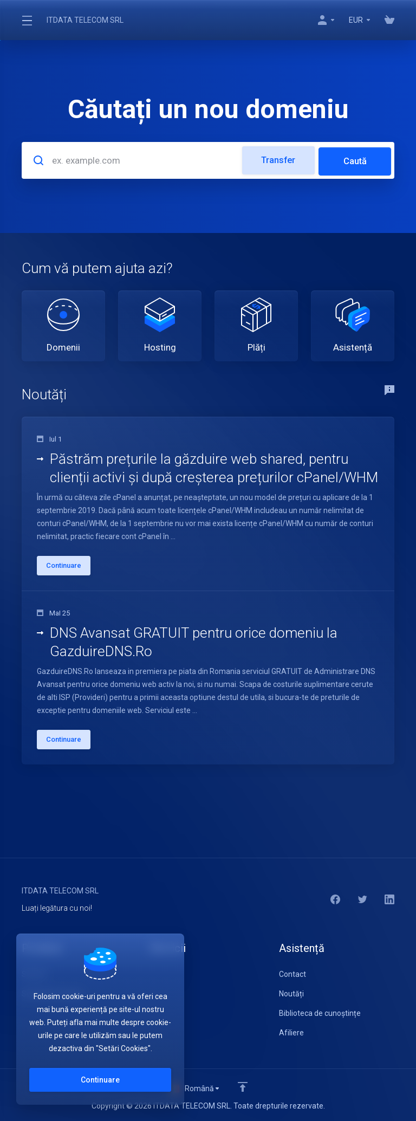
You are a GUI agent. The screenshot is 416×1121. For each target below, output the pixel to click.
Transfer (276, 159)
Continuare (100, 1079)
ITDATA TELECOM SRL (85, 20)
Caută (355, 159)
